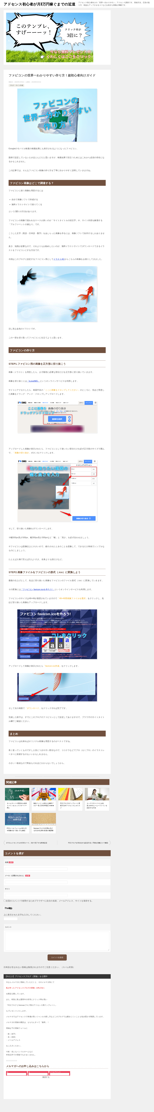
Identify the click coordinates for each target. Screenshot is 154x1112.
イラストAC (58, 265)
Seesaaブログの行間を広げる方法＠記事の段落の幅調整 (43, 835)
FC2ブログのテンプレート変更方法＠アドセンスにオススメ (70, 811)
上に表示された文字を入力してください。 (23, 920)
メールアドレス (55, 1077)
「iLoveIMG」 (33, 386)
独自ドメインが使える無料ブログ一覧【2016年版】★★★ (43, 810)
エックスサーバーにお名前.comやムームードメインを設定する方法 (97, 811)
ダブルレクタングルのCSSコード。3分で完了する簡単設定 (26, 848)
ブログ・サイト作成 (16, 91)
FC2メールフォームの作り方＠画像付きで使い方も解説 (17, 835)
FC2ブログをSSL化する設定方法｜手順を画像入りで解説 (88, 848)
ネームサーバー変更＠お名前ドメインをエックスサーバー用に (17, 811)
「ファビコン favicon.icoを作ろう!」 (37, 595)
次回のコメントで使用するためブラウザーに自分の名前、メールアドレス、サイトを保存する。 (49, 906)
